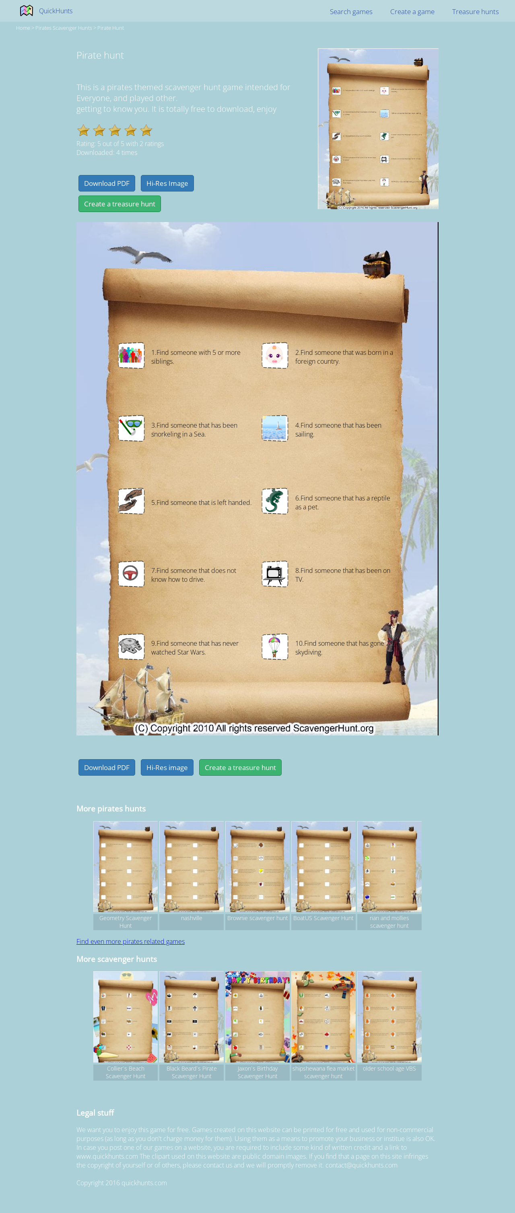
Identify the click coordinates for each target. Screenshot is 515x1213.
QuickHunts (55, 10)
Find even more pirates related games (130, 941)
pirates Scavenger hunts (63, 27)
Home (23, 27)
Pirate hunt (110, 27)
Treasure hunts (475, 11)
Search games (351, 11)
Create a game (412, 11)
